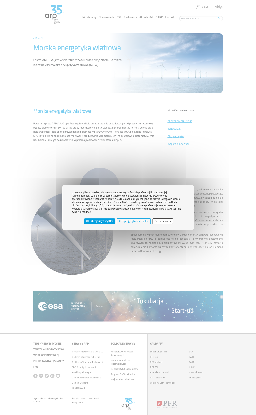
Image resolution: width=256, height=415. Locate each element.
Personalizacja (163, 221)
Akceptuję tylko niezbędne (134, 221)
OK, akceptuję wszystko (99, 221)
